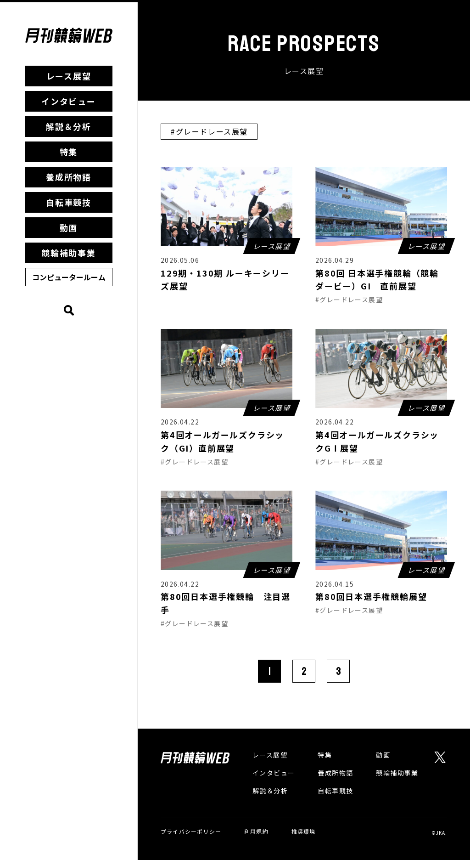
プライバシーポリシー (191, 831)
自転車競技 (68, 202)
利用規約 (256, 831)
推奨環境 (303, 831)
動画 (69, 227)
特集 (69, 152)
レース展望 (68, 76)
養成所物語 (68, 177)
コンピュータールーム (69, 277)
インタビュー (68, 101)
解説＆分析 (68, 126)
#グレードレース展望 (209, 131)
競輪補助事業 (68, 253)
